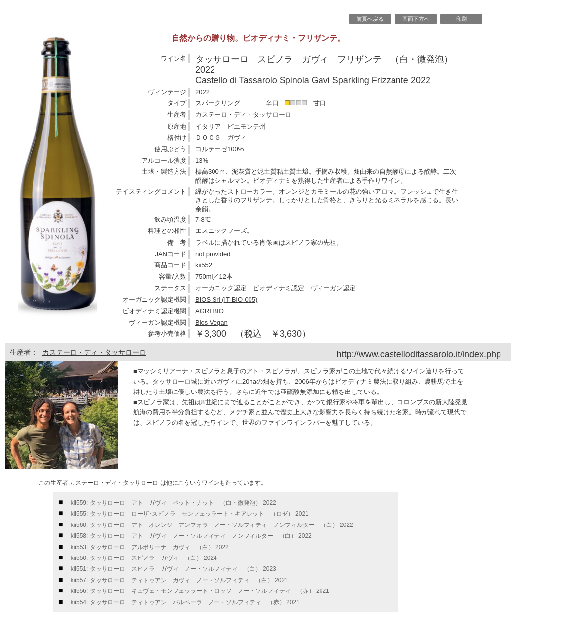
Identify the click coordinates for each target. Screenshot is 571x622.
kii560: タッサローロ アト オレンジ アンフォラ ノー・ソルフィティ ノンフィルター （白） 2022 (212, 525)
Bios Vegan (211, 322)
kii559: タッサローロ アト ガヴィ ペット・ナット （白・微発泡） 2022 (173, 502)
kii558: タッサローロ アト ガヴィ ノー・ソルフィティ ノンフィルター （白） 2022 (191, 535)
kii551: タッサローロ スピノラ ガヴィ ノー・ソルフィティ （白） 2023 (173, 568)
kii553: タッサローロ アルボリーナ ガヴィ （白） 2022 (150, 547)
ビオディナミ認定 (278, 288)
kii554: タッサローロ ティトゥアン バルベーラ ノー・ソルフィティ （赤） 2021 (185, 602)
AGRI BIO (209, 311)
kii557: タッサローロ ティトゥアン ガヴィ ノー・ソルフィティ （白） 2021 (179, 580)
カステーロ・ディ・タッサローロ (94, 352)
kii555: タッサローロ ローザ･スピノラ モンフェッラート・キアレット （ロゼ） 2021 (190, 513)
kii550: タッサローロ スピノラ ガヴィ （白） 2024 (144, 558)
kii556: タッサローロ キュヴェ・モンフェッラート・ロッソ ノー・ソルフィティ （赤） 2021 (200, 591)
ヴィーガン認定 (333, 288)
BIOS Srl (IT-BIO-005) (226, 299)
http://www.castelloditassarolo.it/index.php (419, 354)
